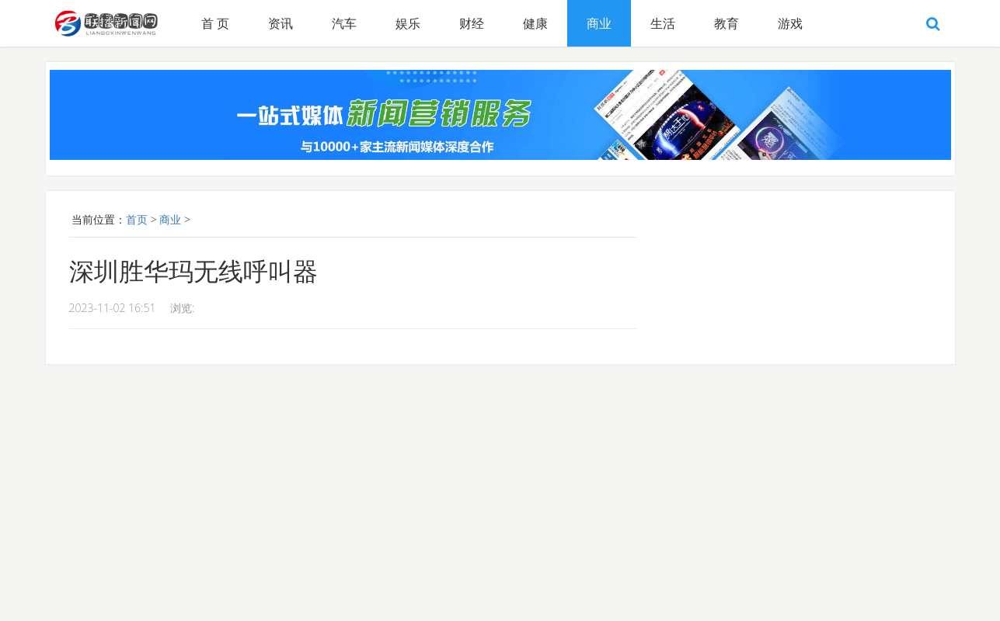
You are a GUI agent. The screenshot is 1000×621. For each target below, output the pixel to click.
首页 (137, 219)
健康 (535, 23)
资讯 (280, 23)
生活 (662, 23)
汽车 (344, 23)
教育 (726, 23)
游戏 (790, 23)
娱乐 (407, 23)
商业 (599, 23)
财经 (471, 23)
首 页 (215, 23)
